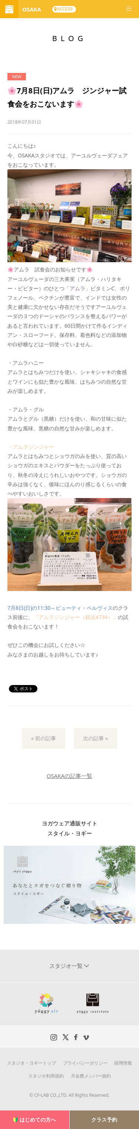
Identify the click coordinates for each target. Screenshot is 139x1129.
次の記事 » (95, 738)
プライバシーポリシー (85, 1063)
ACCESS (65, 9)
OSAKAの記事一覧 (69, 775)
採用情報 (123, 1063)
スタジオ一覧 (66, 965)
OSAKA (31, 9)
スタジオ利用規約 (46, 1076)
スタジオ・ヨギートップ (31, 1063)
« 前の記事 (43, 738)
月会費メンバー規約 (91, 1076)
